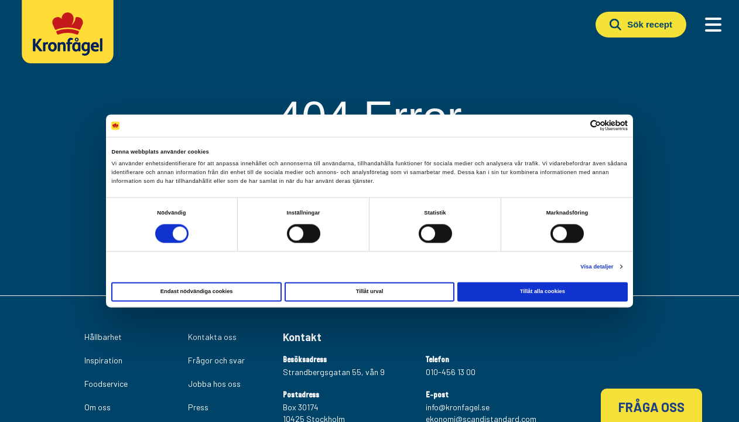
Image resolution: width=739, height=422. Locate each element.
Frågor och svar (216, 360)
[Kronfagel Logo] (70, 38)
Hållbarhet (103, 337)
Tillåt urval (370, 292)
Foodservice (106, 384)
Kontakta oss (212, 337)
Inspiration (103, 360)
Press (198, 407)
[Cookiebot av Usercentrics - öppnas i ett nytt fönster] (576, 125)
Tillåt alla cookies (542, 292)
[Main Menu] (713, 25)
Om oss (97, 407)
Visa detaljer (596, 267)
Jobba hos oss (214, 384)
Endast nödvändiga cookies (196, 292)
